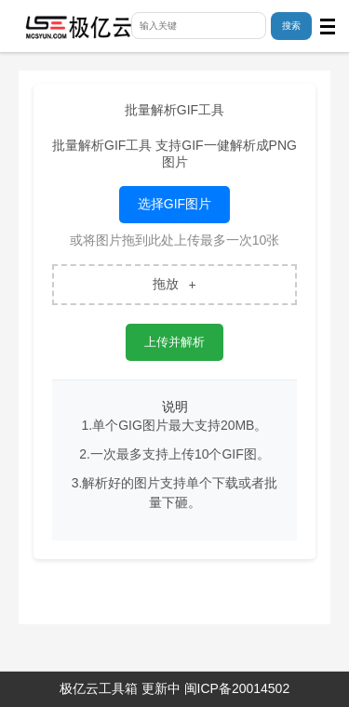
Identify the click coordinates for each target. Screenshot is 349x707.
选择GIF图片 (174, 203)
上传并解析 (174, 342)
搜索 (291, 25)
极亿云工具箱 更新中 (120, 688)
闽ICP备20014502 (237, 688)
